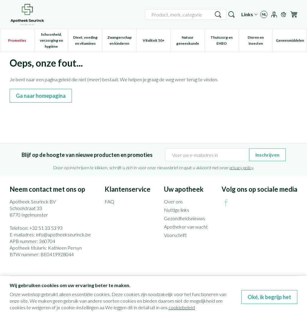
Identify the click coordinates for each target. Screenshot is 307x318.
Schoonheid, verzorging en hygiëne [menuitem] (54, 40)
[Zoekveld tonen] (231, 14)
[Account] (274, 14)
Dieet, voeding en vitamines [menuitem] (87, 40)
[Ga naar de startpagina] (27, 14)
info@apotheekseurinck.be (63, 234)
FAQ (109, 201)
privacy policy (241, 167)
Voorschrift (175, 235)
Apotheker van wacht (186, 227)
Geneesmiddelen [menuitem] (291, 42)
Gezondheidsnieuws (184, 218)
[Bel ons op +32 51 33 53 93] (219, 14)
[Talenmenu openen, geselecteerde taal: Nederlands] (263, 14)
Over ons (173, 201)
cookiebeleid (181, 307)
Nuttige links (176, 210)
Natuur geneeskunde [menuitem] (190, 40)
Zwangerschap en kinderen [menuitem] (121, 40)
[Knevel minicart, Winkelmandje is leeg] (293, 14)
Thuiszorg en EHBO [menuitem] (224, 40)
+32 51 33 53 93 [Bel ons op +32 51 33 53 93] (46, 228)
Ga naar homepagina (41, 95)
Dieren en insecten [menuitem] (260, 40)
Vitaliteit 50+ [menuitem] (157, 42)
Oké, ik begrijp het (269, 297)
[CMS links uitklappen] (249, 14)
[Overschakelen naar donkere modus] (284, 14)
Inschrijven (267, 155)
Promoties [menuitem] (17, 40)
